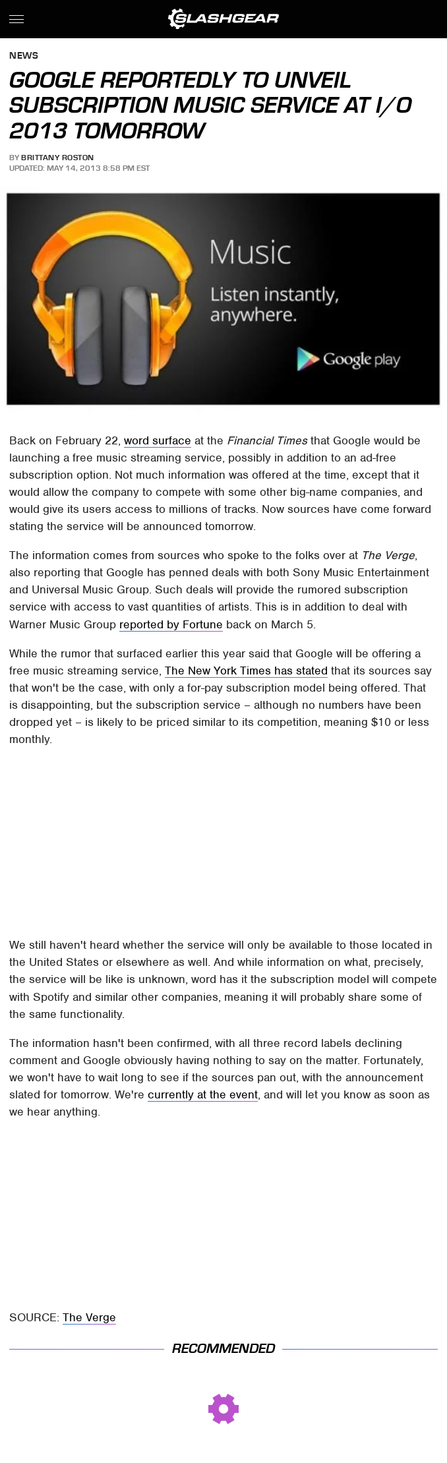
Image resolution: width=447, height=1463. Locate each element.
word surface (157, 440)
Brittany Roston (57, 157)
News (23, 56)
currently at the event (203, 1094)
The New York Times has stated (246, 670)
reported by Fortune (171, 624)
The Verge (89, 1317)
